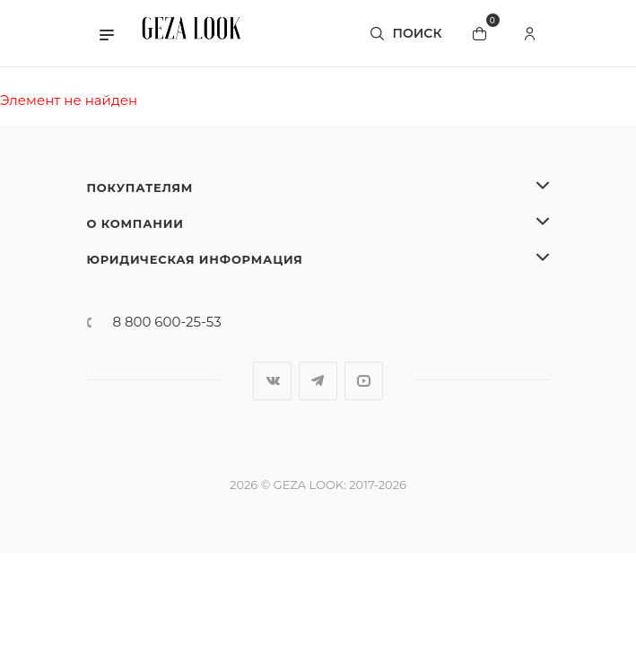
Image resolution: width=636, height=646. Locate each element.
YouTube (363, 381)
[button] (106, 33)
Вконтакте (272, 381)
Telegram (318, 381)
